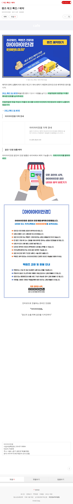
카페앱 (42, 494)
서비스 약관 (48, 494)
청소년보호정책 (18, 497)
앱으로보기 (67, 2)
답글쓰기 (60, 479)
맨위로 (36, 490)
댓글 (13, 17)
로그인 (23, 494)
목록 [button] (5, 17)
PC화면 (35, 494)
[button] (11, 2)
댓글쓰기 (36, 479)
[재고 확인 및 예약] (10, 93)
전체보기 (29, 494)
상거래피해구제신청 (41, 497)
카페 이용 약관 (28, 497)
